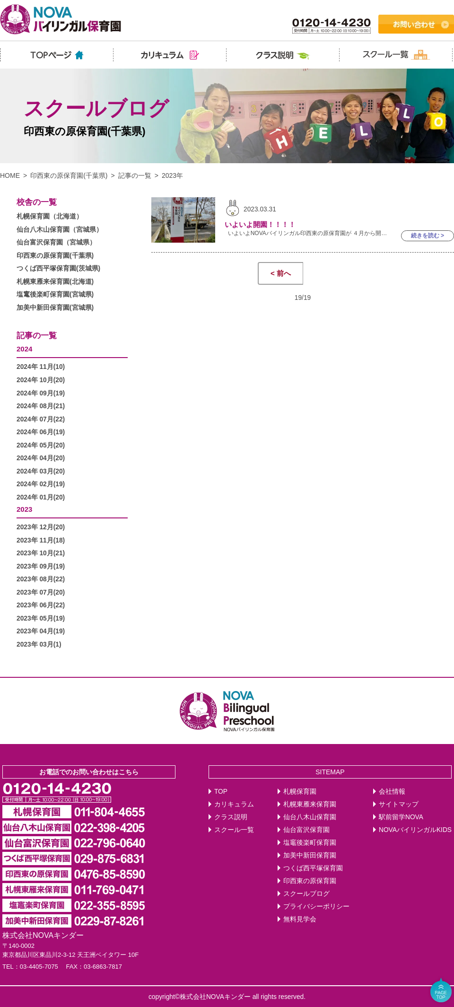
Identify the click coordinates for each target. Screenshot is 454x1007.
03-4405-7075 (39, 966)
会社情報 (392, 791)
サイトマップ (399, 804)
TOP (220, 791)
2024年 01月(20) (41, 497)
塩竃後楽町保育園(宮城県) (55, 294)
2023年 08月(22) (41, 579)
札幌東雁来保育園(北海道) (55, 281)
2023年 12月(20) (41, 527)
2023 (24, 509)
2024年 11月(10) (41, 366)
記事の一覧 (134, 175)
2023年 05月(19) (41, 618)
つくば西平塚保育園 (313, 868)
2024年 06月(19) (41, 432)
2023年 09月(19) (41, 566)
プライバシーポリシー (316, 906)
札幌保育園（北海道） (50, 216)
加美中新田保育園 (309, 855)
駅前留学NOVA (401, 817)
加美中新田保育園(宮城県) (55, 307)
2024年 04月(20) (41, 458)
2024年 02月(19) (41, 484)
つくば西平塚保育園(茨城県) (58, 268)
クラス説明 (230, 817)
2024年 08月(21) (41, 406)
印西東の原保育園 (309, 880)
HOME (10, 175)
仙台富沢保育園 (306, 829)
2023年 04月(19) (41, 631)
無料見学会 (299, 919)
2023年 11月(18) (41, 540)
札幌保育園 (299, 791)
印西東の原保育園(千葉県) (68, 175)
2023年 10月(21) (41, 553)
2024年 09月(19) (41, 393)
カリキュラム (234, 804)
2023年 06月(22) (41, 605)
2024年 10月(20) (41, 380)
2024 (24, 349)
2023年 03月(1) (39, 644)
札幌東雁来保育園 (309, 804)
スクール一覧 (234, 829)
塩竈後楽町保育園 (309, 842)
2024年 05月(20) (41, 445)
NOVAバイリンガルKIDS (415, 829)
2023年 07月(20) (41, 592)
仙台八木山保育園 (309, 817)
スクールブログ (306, 893)
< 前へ (281, 273)
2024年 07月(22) (41, 419)
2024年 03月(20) (41, 471)
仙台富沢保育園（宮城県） (56, 242)
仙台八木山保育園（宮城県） (60, 229)
